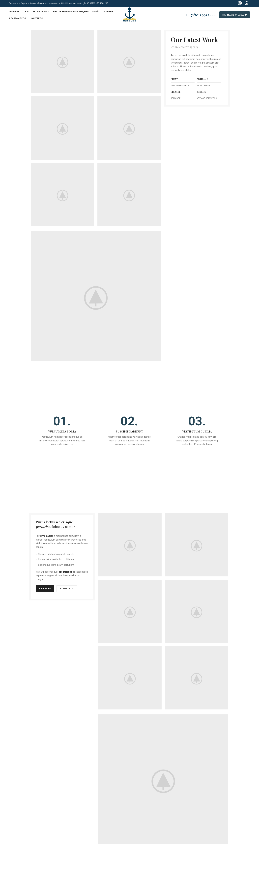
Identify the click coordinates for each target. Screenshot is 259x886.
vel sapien (47, 536)
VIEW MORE (45, 588)
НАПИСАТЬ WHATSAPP (234, 15)
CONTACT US (67, 588)
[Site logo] (129, 14)
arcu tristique (66, 571)
